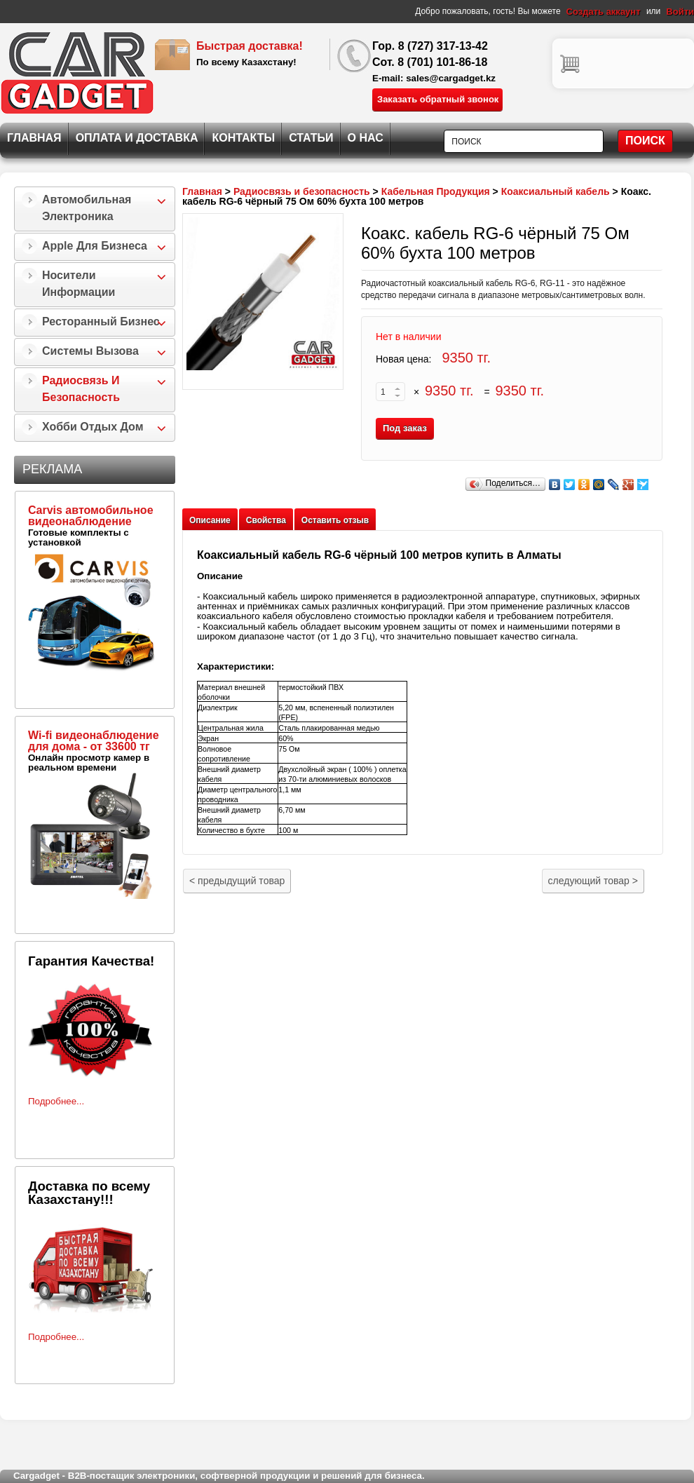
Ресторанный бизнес (101, 321)
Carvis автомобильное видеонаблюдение (91, 515)
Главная (34, 138)
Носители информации (78, 283)
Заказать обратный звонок (437, 99)
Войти (680, 11)
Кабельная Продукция (435, 191)
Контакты (243, 138)
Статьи (311, 138)
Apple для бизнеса (94, 246)
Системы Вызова (90, 351)
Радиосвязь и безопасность (81, 388)
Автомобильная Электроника (86, 208)
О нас (365, 138)
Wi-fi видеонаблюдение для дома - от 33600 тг (93, 740)
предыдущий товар (237, 880)
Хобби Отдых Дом (93, 427)
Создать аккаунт (603, 11)
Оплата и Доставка (137, 138)
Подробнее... (56, 1101)
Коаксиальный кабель (555, 191)
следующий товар (593, 880)
